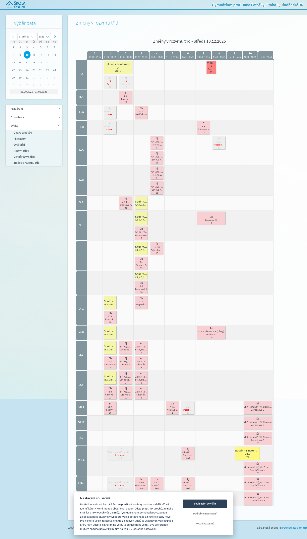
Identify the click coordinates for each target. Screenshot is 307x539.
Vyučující (19, 145)
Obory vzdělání (22, 133)
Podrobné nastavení (204, 513)
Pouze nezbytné (205, 523)
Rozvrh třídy (21, 150)
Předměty (19, 139)
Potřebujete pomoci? (294, 527)
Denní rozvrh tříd (24, 156)
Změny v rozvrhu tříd (26, 162)
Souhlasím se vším (205, 503)
